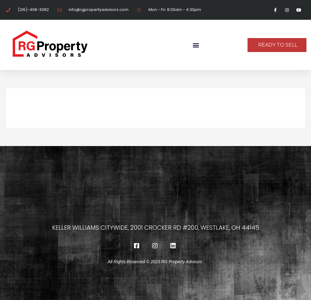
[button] (196, 45)
